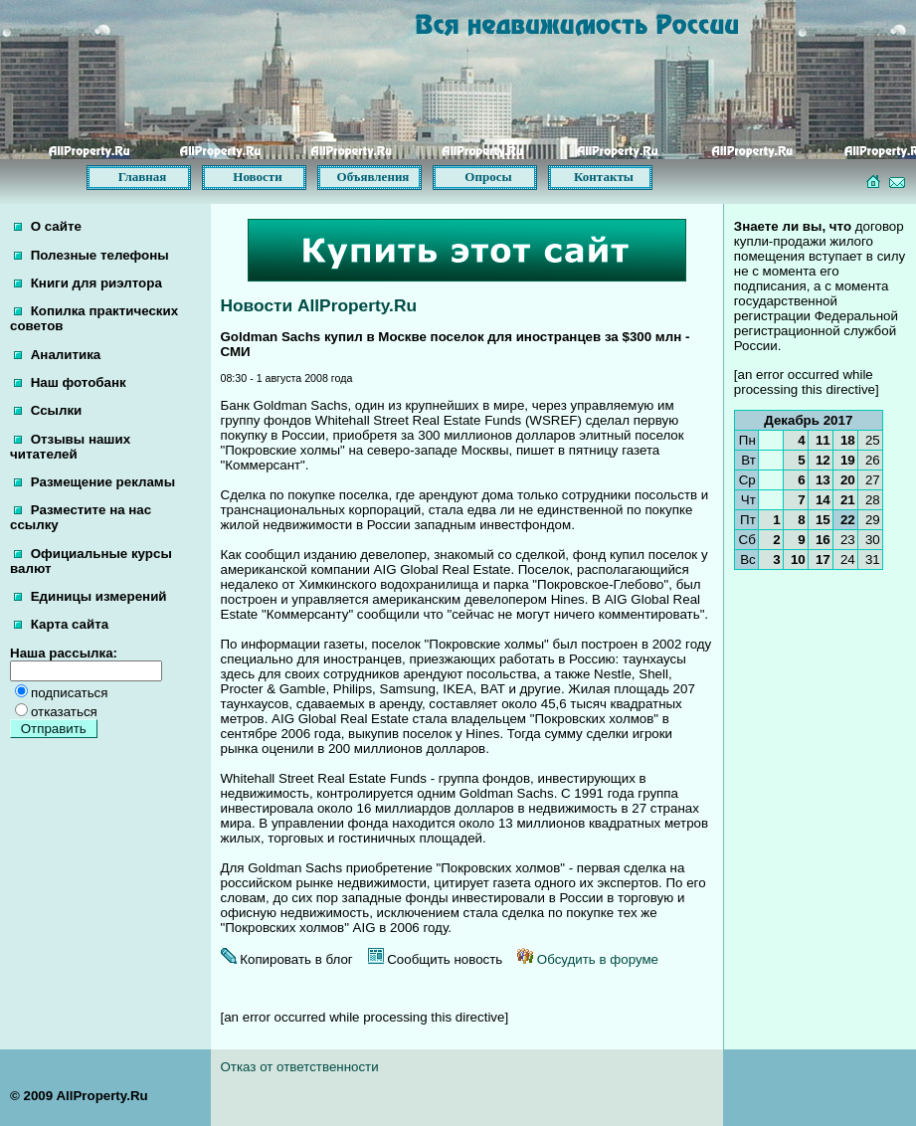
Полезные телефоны (91, 255)
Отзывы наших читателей (70, 447)
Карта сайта (61, 624)
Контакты (604, 176)
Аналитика (57, 354)
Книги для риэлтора (88, 283)
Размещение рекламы (94, 481)
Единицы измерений (90, 596)
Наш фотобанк (70, 382)
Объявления (373, 176)
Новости (257, 176)
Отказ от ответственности (300, 1066)
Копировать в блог (287, 959)
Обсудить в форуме (587, 959)
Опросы (487, 176)
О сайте (48, 226)
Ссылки (48, 410)
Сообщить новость (435, 959)
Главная (142, 176)
